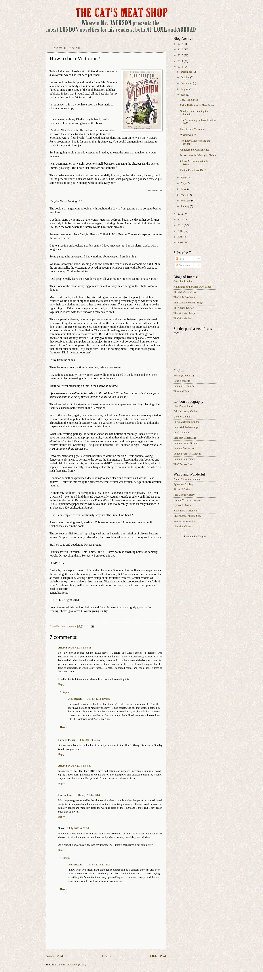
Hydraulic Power (183, 505)
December (187, 71)
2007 (181, 242)
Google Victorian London (187, 499)
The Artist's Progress (185, 291)
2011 (181, 219)
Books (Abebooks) (184, 375)
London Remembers (184, 458)
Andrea (62, 647)
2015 (181, 55)
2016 (181, 49)
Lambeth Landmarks (185, 437)
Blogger (202, 536)
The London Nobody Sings (188, 302)
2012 (181, 213)
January (185, 206)
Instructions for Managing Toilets (198, 155)
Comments (183, 265)
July (183, 94)
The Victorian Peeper (185, 313)
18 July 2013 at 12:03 (98, 864)
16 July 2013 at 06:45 (88, 739)
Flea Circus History (184, 494)
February (186, 200)
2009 (181, 231)
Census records (182, 380)
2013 (181, 66)
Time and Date (181, 391)
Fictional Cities (182, 489)
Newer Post (54, 956)
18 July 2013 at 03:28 (77, 828)
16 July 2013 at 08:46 (89, 795)
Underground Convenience (194, 149)
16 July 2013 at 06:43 (98, 698)
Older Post (158, 956)
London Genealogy (184, 385)
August (185, 89)
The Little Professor (184, 297)
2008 (181, 236)
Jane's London (181, 432)
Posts (180, 258)
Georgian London (183, 281)
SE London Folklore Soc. (187, 515)
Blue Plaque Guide (184, 406)
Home (106, 956)
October (185, 77)
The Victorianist (182, 318)
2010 (181, 225)
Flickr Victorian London (187, 421)
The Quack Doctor (184, 307)
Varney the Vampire (184, 521)
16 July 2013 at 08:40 (79, 765)
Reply (61, 684)
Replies (66, 692)
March (184, 194)
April (184, 189)
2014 (181, 61)
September (187, 83)
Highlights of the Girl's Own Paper (192, 286)
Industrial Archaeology (186, 427)
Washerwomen (188, 134)
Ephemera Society (183, 484)
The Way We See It (184, 464)
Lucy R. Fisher (66, 739)
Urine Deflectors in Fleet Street (197, 105)
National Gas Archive (185, 510)
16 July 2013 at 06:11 (79, 647)
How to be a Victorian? (192, 129)
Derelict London (182, 416)
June (183, 177)
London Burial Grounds (186, 443)
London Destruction (184, 448)
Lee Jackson (75, 698)
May (183, 183)
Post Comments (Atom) (73, 964)
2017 (181, 43)
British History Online (186, 411)
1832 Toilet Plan (189, 99)
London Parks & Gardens (187, 453)
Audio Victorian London (187, 479)
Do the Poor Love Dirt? (193, 170)
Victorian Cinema (183, 526)
